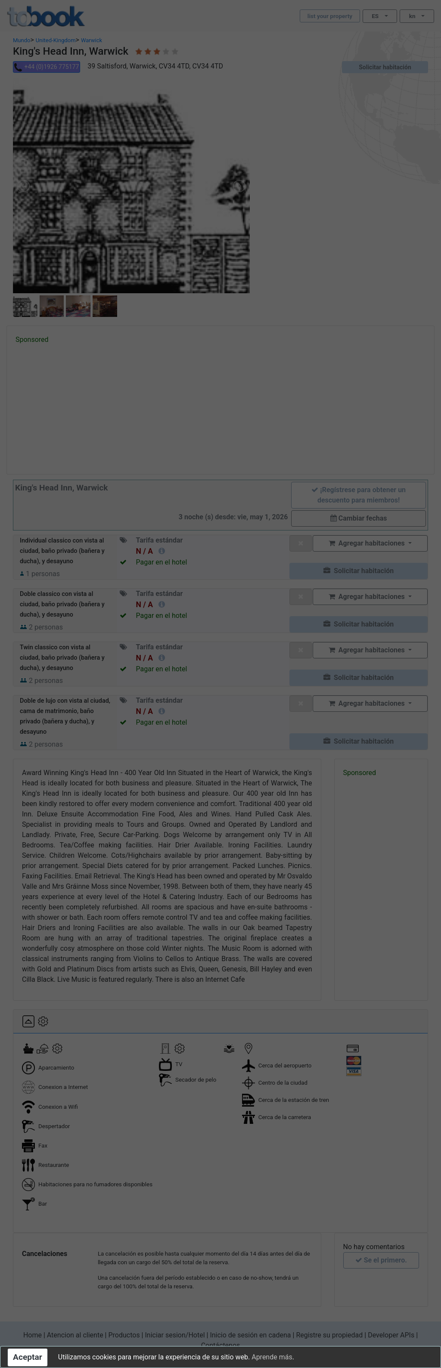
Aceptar (27, 1357)
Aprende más (272, 1357)
